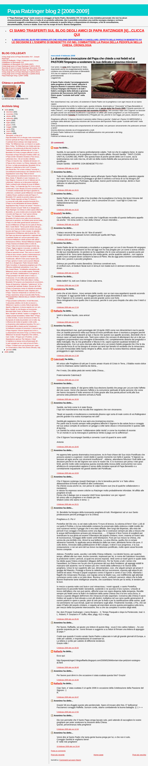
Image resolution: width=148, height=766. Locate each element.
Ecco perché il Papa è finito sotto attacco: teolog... (23, 280)
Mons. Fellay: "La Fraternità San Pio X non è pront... (23, 186)
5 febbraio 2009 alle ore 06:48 (68, 667)
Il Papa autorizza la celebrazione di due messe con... (24, 176)
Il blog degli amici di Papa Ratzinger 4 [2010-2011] (21, 72)
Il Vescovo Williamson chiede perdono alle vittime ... (23, 239)
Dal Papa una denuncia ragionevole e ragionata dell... (24, 235)
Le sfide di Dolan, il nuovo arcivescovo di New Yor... (23, 318)
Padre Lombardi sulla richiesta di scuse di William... (23, 184)
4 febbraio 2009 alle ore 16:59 (68, 224)
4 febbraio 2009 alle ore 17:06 (68, 285)
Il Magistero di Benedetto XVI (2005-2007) (18, 64)
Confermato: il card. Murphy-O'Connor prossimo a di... (24, 188)
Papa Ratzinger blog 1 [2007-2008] (15, 75)
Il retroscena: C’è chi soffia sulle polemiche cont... (22, 278)
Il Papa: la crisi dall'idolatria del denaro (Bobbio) (22, 203)
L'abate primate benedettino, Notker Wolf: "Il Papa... (23, 316)
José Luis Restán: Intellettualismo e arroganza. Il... (23, 273)
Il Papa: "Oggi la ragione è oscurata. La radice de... (23, 248)
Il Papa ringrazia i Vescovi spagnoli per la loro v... (22, 330)
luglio (8, 122)
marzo (8, 131)
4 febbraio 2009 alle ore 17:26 (68, 322)
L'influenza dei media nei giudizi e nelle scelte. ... (22, 322)
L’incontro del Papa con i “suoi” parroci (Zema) (21, 214)
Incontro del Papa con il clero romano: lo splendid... (23, 231)
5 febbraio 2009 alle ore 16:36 (68, 680)
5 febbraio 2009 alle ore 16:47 (68, 697)
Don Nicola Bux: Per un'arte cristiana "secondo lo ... (23, 169)
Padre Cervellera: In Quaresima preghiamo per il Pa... (24, 265)
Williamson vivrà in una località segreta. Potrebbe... (23, 271)
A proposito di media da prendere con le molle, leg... (23, 320)
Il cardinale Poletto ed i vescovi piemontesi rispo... (23, 237)
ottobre (9, 116)
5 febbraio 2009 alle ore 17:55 (68, 712)
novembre (10, 114)
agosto (9, 120)
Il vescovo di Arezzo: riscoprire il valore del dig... (22, 256)
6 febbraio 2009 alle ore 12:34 (68, 729)
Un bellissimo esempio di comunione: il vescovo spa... (24, 328)
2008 (6, 352)
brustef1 (58, 213)
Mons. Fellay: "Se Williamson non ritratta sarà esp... (23, 146)
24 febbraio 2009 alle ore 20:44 (68, 746)
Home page (98, 755)
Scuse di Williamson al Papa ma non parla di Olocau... (24, 225)
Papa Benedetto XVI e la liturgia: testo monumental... (24, 137)
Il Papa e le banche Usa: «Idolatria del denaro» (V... (23, 161)
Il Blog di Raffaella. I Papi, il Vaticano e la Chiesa (20, 60)
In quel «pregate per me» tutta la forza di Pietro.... (22, 343)
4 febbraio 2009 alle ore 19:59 (68, 473)
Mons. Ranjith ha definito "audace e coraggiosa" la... (23, 313)
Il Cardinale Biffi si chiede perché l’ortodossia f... (22, 326)
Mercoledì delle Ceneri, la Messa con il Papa (21, 311)
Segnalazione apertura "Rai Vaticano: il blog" (21, 339)
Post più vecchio (139, 755)
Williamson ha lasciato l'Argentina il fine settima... (22, 335)
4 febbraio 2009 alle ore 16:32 (68, 210)
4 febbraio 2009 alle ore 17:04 (68, 239)
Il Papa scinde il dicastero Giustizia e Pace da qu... (23, 157)
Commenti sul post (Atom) (70, 760)
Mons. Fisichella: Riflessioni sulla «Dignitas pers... (23, 290)
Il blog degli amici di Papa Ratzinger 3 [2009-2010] (21, 74)
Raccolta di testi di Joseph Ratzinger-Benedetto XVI (21, 68)
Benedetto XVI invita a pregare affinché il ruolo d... (23, 152)
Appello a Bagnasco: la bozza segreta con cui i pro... (23, 307)
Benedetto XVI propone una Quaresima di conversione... (25, 282)
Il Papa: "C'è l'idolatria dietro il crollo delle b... (21, 216)
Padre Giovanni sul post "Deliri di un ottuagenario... (23, 208)
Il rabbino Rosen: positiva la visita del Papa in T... (22, 195)
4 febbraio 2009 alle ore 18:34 (68, 399)
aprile (8, 129)
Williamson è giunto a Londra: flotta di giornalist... (22, 305)
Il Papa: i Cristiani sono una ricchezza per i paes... (23, 345)
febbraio (9, 133)
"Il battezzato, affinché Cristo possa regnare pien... (23, 259)
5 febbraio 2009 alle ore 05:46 (68, 619)
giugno (9, 125)
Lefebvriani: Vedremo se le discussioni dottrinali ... (23, 182)
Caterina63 (59, 359)
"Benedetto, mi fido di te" (14, 135)
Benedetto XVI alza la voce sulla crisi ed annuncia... (23, 218)
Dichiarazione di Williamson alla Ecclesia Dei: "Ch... (23, 233)
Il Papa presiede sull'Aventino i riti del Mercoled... (22, 301)
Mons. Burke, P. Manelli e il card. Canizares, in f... (22, 178)
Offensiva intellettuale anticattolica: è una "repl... (22, 267)
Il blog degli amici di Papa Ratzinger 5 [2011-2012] (21, 66)
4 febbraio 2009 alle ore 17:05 (68, 273)
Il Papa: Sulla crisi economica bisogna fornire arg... (23, 246)
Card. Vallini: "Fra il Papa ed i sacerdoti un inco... (22, 250)
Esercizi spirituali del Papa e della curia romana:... (23, 140)
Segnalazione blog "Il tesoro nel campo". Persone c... (24, 205)
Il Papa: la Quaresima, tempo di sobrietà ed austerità (23, 288)
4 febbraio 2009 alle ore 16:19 (68, 168)
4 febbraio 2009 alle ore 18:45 (68, 447)
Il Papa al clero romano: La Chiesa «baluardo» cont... (24, 163)
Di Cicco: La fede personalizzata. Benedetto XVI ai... (23, 165)
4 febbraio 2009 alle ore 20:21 (68, 504)
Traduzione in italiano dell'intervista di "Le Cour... (22, 150)
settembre (10, 118)
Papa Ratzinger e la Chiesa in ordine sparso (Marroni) (24, 210)
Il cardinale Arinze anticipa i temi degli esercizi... (22, 142)
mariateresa (59, 289)
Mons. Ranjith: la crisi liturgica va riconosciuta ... (22, 309)
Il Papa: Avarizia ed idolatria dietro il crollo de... (21, 244)
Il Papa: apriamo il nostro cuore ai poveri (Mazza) (22, 261)
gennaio (9, 350)
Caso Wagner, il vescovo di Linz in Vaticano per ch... (23, 180)
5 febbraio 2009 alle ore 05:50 (68, 648)
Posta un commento (58, 751)
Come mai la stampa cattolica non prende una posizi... (24, 229)
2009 (6, 110)
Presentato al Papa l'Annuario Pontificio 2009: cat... (23, 155)
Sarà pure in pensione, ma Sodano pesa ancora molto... (25, 220)
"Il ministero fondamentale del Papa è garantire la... (23, 191)
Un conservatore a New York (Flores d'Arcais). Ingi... (23, 347)
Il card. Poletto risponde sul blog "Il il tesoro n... (22, 199)
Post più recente (57, 755)
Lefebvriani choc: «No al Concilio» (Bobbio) (20, 159)
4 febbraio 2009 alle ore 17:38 (68, 355)
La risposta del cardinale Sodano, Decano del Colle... (24, 286)
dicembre (9, 112)
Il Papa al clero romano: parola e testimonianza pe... (23, 254)
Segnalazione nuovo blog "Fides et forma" (20, 174)
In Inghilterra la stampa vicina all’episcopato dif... (22, 341)
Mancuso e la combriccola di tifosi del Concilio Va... (23, 148)
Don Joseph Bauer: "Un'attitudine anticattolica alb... (23, 269)
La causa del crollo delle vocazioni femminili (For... (23, 201)
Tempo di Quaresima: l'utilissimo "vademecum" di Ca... (24, 284)
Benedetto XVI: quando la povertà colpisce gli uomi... (24, 197)
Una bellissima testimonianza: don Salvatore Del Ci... (24, 171)
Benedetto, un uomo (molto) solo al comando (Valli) (23, 212)
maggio (9, 127)
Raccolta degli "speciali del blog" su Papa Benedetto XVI (23, 70)
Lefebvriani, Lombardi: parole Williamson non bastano (24, 193)
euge (56, 148)
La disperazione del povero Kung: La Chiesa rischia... (24, 333)
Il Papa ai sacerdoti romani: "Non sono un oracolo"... (23, 252)
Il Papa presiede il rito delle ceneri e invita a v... (22, 276)
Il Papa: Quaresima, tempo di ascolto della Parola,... (23, 295)
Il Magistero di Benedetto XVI (13, 62)
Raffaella (58, 311)
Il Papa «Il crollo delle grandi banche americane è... (23, 222)
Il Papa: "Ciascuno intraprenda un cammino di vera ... (24, 292)
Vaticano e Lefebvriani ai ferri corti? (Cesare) (21, 167)
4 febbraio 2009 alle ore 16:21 (68, 190)
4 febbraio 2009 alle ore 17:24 (68, 307)
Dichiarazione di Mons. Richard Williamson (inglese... (24, 242)
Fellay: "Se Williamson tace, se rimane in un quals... (23, 144)
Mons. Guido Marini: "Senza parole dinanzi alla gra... (23, 227)
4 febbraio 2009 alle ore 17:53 (68, 380)
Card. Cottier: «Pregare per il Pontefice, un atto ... (22, 337)
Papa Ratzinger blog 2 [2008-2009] (48, 11)
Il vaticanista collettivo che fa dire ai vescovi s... (22, 303)
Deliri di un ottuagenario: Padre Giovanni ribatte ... (23, 263)
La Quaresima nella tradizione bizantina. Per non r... (23, 324)
